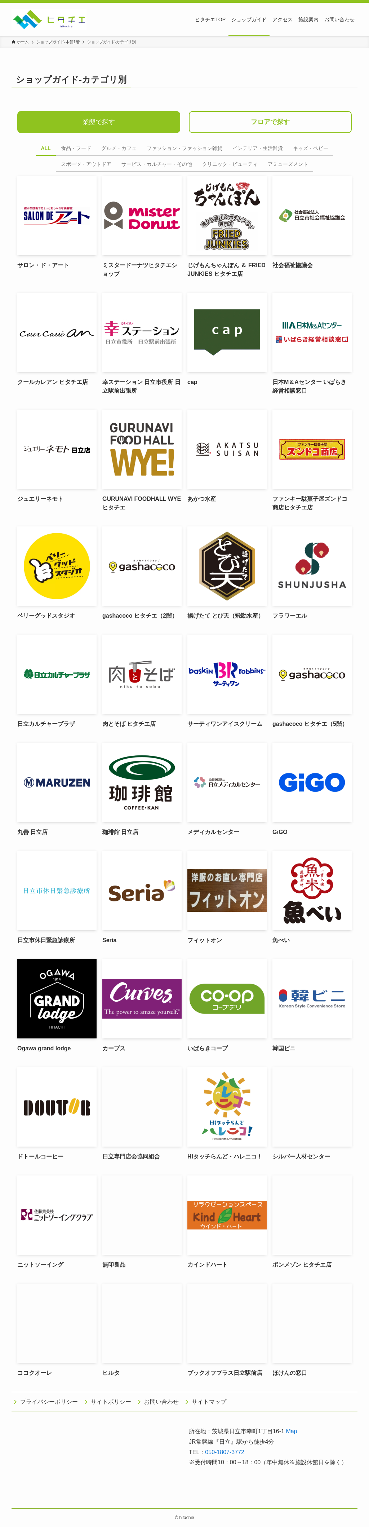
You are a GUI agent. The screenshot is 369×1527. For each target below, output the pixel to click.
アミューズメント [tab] (288, 164)
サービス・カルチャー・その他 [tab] (156, 164)
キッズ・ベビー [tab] (310, 148)
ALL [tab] (45, 148)
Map (291, 1431)
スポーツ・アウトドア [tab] (86, 164)
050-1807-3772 (224, 1452)
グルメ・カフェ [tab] (119, 148)
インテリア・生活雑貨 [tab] (257, 148)
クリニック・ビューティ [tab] (230, 164)
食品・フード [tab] (76, 148)
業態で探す (99, 121)
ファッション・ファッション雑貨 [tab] (184, 148)
